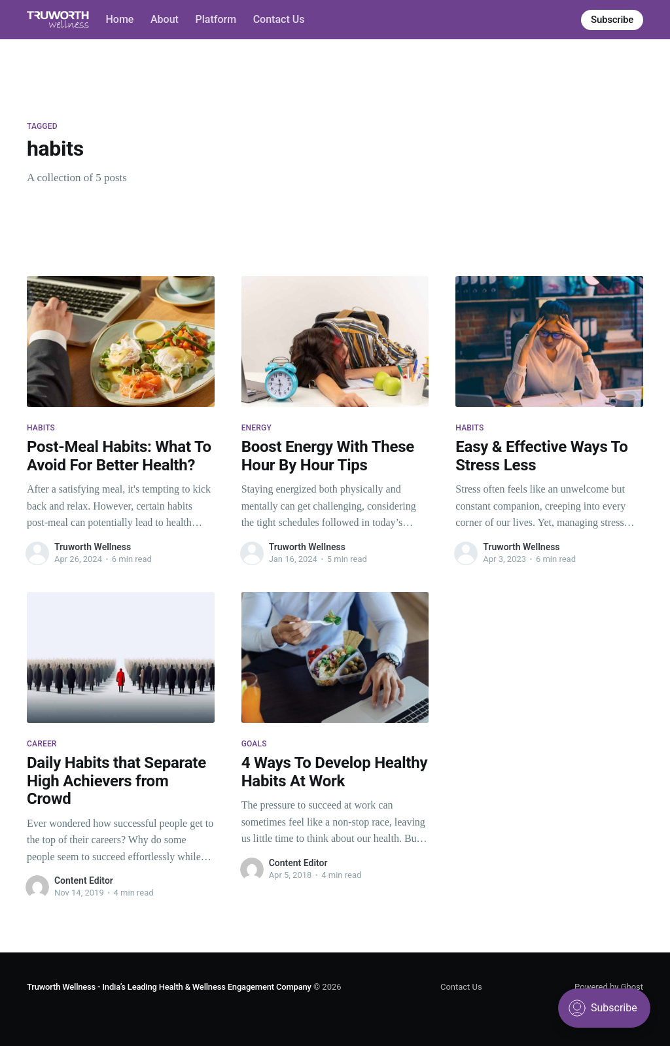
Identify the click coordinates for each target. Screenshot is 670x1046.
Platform (216, 19)
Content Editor (83, 880)
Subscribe (612, 20)
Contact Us (279, 19)
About (164, 19)
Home (119, 19)
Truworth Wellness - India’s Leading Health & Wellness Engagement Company (169, 987)
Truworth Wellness (92, 547)
